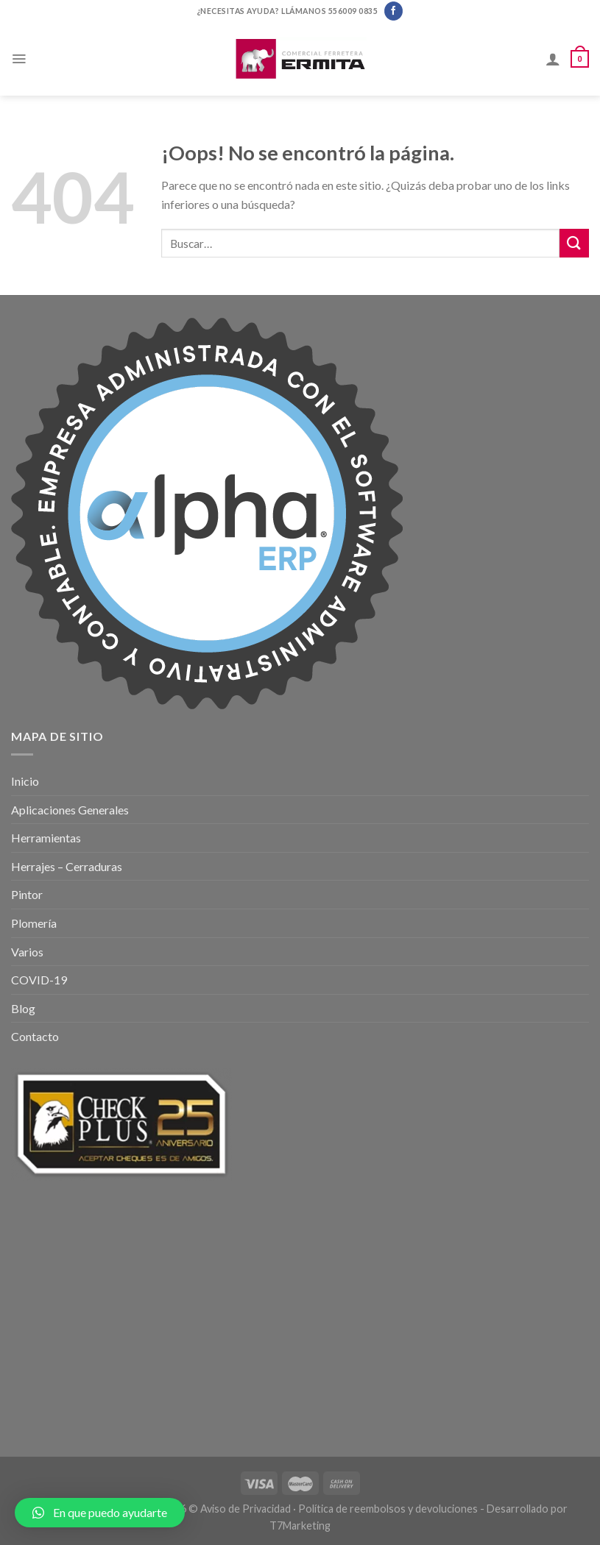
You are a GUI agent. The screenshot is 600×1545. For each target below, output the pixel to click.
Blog (23, 1008)
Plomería (34, 923)
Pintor (27, 894)
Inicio (25, 781)
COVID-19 (39, 980)
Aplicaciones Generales (70, 810)
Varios (27, 952)
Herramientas (46, 838)
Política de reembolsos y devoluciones (388, 1508)
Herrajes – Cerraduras (66, 866)
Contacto (35, 1036)
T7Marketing (300, 1525)
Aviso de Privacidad (245, 1508)
